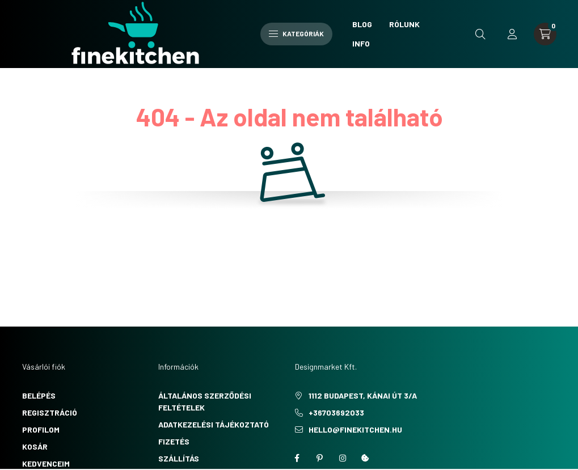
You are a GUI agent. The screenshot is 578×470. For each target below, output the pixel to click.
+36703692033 (336, 412)
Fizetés (173, 441)
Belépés (39, 395)
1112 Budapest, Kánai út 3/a (363, 395)
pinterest (320, 458)
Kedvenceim (46, 463)
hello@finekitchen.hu (355, 429)
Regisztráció (49, 412)
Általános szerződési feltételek (204, 401)
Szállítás (178, 458)
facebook (297, 458)
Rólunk (404, 24)
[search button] (480, 34)
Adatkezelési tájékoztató (213, 424)
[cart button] (545, 34)
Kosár (35, 446)
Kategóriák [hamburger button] (296, 33)
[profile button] (512, 34)
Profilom (41, 429)
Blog (362, 24)
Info (361, 43)
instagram (342, 458)
